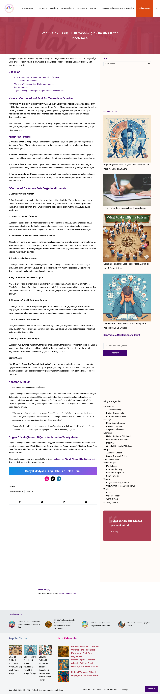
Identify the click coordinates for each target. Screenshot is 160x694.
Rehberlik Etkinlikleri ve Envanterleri (118, 8)
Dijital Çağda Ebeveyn (116, 423)
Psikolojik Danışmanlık (116, 416)
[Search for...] (125, 64)
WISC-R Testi (112, 499)
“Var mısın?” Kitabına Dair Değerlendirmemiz (34, 84)
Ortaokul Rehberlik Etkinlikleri (119, 446)
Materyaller (111, 443)
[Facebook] (20, 503)
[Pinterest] (64, 503)
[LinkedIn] (86, 503)
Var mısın (31, 493)
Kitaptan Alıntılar (21, 87)
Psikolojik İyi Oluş (114, 469)
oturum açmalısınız (67, 594)
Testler (94, 8)
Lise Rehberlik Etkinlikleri (117, 439)
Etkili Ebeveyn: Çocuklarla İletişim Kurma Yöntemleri (100, 624)
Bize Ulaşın (124, 690)
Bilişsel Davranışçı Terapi (117, 482)
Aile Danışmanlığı (114, 410)
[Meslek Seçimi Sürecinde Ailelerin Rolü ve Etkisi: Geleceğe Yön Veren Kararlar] (63, 664)
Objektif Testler (112, 496)
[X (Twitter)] (42, 503)
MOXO (109, 492)
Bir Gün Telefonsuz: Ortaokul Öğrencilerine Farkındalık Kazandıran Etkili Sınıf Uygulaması (64, 624)
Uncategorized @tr (111, 502)
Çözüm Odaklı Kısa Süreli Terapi (120, 486)
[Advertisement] (127, 88)
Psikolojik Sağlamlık (115, 473)
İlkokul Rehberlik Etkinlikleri (118, 436)
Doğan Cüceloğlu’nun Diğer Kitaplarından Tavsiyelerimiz (39, 91)
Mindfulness (111, 466)
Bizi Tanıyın (97, 690)
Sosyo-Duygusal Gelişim (117, 456)
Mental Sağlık (68, 8)
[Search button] (149, 64)
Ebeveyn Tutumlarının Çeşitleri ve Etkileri (138, 624)
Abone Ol (115, 353)
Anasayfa (86, 690)
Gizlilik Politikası (110, 690)
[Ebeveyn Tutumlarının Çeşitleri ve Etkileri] (121, 624)
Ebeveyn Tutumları (114, 426)
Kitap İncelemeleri (144, 8)
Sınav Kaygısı (112, 476)
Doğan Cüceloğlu (16, 493)
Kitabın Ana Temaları (28, 81)
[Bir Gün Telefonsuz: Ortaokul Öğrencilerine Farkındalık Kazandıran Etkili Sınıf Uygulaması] (48, 624)
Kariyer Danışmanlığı (115, 413)
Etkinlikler (107, 433)
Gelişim (54, 8)
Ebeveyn (43, 8)
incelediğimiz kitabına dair (74, 459)
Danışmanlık (29, 8)
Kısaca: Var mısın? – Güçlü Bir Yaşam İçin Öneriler (36, 77)
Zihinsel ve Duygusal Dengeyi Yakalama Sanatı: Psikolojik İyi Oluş (29, 624)
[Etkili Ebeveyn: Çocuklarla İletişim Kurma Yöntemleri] (85, 624)
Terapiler (82, 8)
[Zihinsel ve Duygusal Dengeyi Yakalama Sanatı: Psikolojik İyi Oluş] (12, 624)
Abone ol (151, 689)
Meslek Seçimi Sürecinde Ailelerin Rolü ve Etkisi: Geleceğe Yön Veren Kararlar (85, 663)
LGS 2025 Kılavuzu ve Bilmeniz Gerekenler (124, 208)
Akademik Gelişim (114, 453)
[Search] (156, 8)
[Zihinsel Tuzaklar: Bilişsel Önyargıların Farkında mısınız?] (63, 676)
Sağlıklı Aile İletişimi (115, 429)
